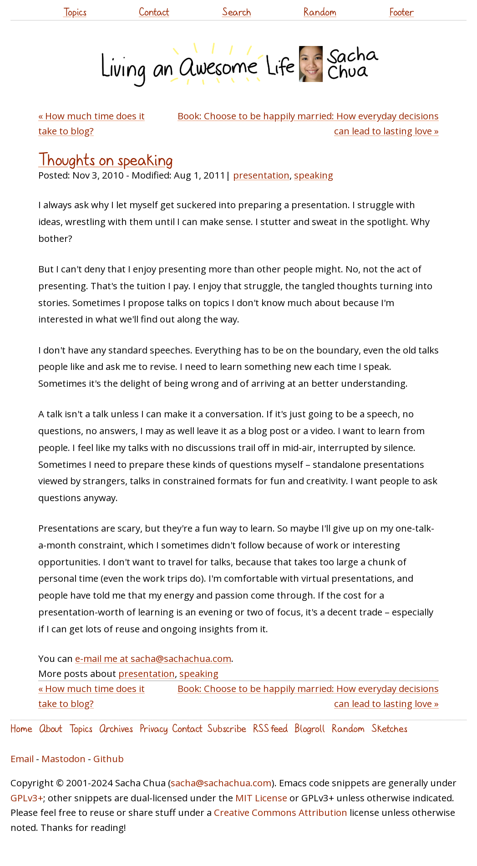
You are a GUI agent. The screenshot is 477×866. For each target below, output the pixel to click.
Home (21, 728)
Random (320, 11)
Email (22, 758)
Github (108, 758)
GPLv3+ (26, 797)
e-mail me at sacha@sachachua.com (153, 658)
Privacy (153, 728)
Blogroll (309, 728)
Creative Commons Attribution (280, 812)
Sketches (389, 728)
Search (236, 11)
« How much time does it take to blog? (91, 123)
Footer (401, 11)
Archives (116, 728)
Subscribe (226, 728)
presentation (261, 175)
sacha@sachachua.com (221, 782)
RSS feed (270, 728)
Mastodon (63, 758)
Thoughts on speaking (105, 159)
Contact (154, 11)
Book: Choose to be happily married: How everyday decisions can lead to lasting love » (308, 123)
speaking (313, 175)
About (50, 728)
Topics (74, 11)
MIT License (261, 797)
